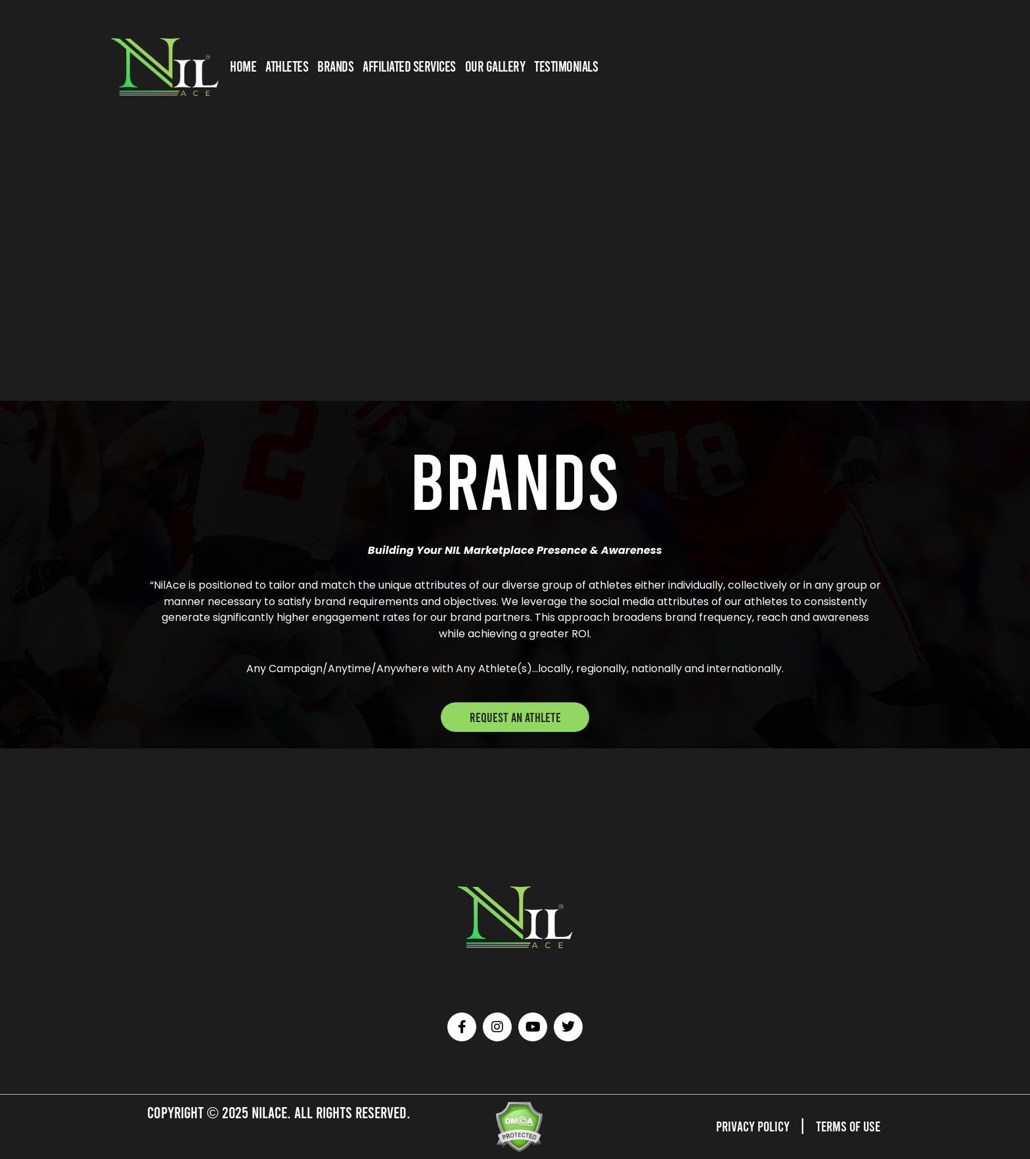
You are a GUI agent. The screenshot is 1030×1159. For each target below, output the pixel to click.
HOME (243, 65)
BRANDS (335, 65)
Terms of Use (843, 1125)
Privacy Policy (740, 1125)
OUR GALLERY (495, 65)
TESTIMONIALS (566, 65)
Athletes (286, 65)
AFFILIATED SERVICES (409, 65)
